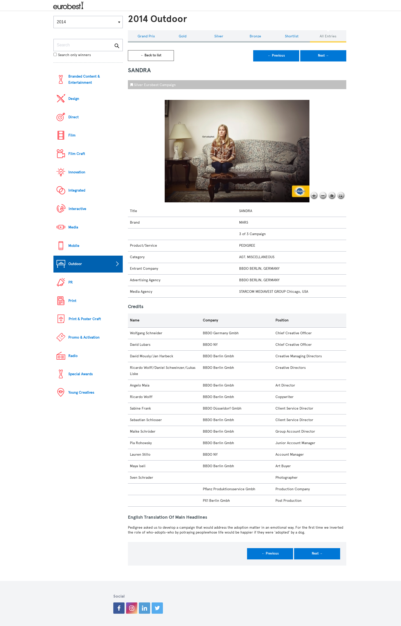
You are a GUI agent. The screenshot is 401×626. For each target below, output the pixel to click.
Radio (72, 356)
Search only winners (72, 55)
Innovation (76, 172)
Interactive (77, 209)
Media (73, 227)
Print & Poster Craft (85, 319)
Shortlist (291, 36)
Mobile (73, 246)
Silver (218, 36)
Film (71, 135)
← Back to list (150, 55)
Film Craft (76, 154)
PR (70, 282)
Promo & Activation (83, 337)
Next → (323, 56)
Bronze (255, 36)
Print (72, 301)
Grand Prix (146, 36)
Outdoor (75, 264)
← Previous (276, 56)
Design (73, 99)
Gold (182, 36)
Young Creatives (81, 392)
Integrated (76, 190)
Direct (73, 117)
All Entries (328, 36)
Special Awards (80, 374)
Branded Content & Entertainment (84, 79)
